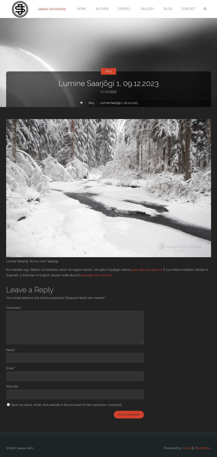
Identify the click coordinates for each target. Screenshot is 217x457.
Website (12, 386)
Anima (186, 448)
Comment (14, 308)
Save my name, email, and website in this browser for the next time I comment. (66, 405)
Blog (109, 71)
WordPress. (203, 448)
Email (10, 368)
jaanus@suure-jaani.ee (147, 269)
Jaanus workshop (52, 9)
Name (11, 350)
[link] (205, 9)
